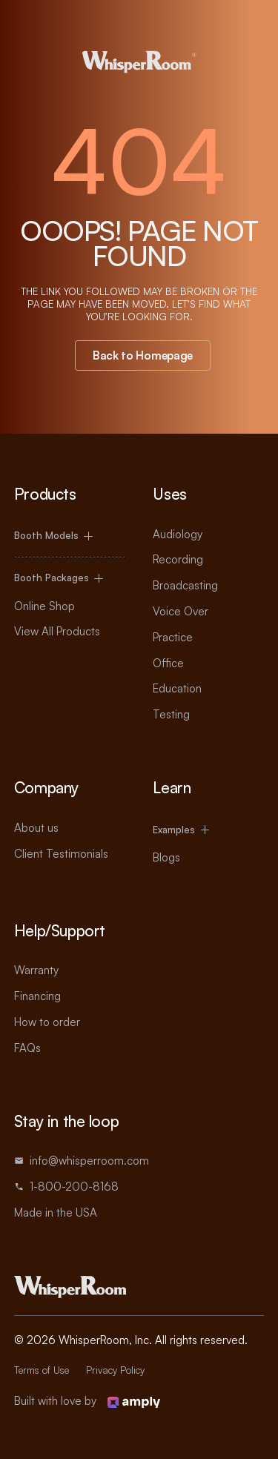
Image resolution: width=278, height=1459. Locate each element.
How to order (47, 1022)
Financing (37, 996)
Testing (171, 714)
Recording (178, 559)
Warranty (36, 970)
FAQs (27, 1048)
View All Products (57, 631)
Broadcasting (185, 585)
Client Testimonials (61, 854)
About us (36, 828)
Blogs (166, 857)
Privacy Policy (115, 1370)
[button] (69, 536)
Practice (173, 637)
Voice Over (180, 611)
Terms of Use (41, 1370)
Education (177, 688)
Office (168, 663)
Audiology (177, 534)
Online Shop (44, 606)
